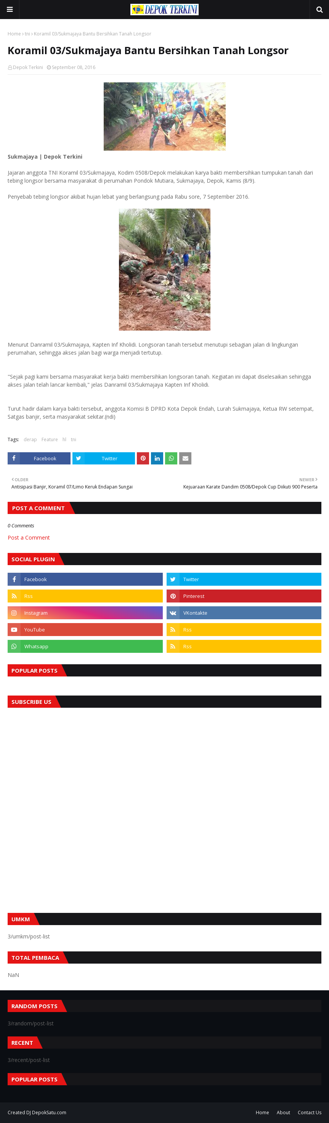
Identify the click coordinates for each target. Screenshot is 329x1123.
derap (30, 439)
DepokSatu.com (49, 1112)
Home (14, 34)
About (283, 1112)
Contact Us (309, 1112)
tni (27, 34)
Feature (50, 439)
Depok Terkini (28, 67)
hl (64, 439)
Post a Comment (29, 537)
